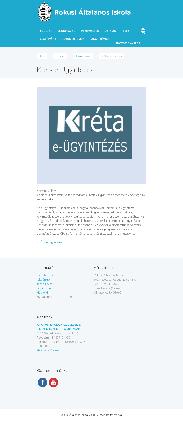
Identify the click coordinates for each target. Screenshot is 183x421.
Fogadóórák (44, 288)
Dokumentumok (73, 39)
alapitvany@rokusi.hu (50, 350)
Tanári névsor (45, 284)
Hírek (125, 31)
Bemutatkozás (46, 275)
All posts (60, 56)
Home (42, 56)
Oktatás (110, 31)
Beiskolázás (66, 31)
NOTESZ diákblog (128, 43)
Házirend (42, 292)
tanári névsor (100, 39)
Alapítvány (48, 39)
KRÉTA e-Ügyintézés (49, 242)
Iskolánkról (43, 279)
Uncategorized (83, 56)
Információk (90, 31)
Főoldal (46, 31)
